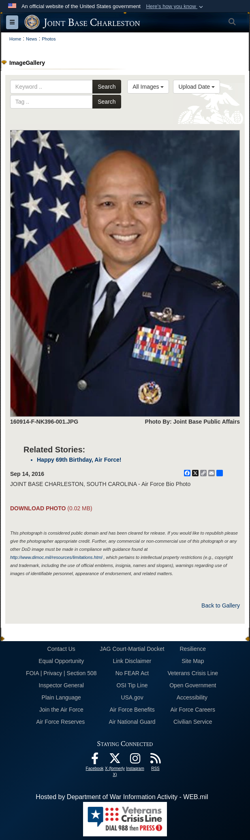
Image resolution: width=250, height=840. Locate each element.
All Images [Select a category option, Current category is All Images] (148, 86)
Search (106, 86)
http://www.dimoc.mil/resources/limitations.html (56, 557)
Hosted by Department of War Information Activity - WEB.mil (122, 796)
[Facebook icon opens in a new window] (95, 760)
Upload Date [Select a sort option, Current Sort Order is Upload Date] (196, 86)
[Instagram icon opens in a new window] (135, 760)
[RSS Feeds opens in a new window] (155, 760)
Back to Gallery (220, 605)
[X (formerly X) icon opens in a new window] (115, 760)
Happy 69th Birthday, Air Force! (79, 459)
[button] (175, 6)
